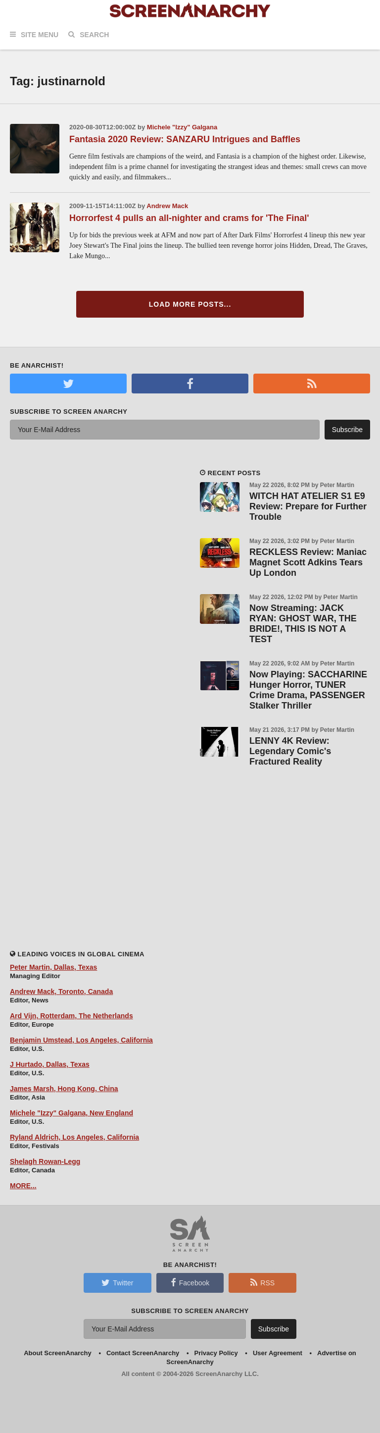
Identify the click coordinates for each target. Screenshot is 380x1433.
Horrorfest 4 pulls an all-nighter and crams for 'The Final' (189, 218)
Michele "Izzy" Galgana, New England (71, 1113)
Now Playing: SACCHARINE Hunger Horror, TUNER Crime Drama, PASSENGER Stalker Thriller (308, 690)
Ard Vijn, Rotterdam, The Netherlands (71, 1016)
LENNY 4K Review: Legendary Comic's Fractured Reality (290, 751)
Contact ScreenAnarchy (142, 1353)
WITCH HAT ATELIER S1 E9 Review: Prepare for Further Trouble (308, 506)
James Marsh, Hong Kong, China (64, 1089)
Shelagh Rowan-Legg (45, 1161)
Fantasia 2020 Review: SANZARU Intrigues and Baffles (184, 139)
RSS (262, 1282)
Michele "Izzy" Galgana (182, 127)
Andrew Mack (167, 206)
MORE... (23, 1186)
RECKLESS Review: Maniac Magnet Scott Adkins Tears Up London (308, 562)
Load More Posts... (190, 304)
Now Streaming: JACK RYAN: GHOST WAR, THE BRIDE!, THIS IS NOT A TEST (303, 623)
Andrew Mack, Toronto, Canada (61, 991)
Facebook (190, 1282)
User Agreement (277, 1353)
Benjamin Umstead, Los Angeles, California (81, 1040)
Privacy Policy (216, 1353)
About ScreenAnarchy (58, 1353)
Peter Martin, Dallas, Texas (53, 967)
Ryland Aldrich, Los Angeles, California (74, 1137)
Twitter (117, 1282)
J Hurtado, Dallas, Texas (50, 1064)
